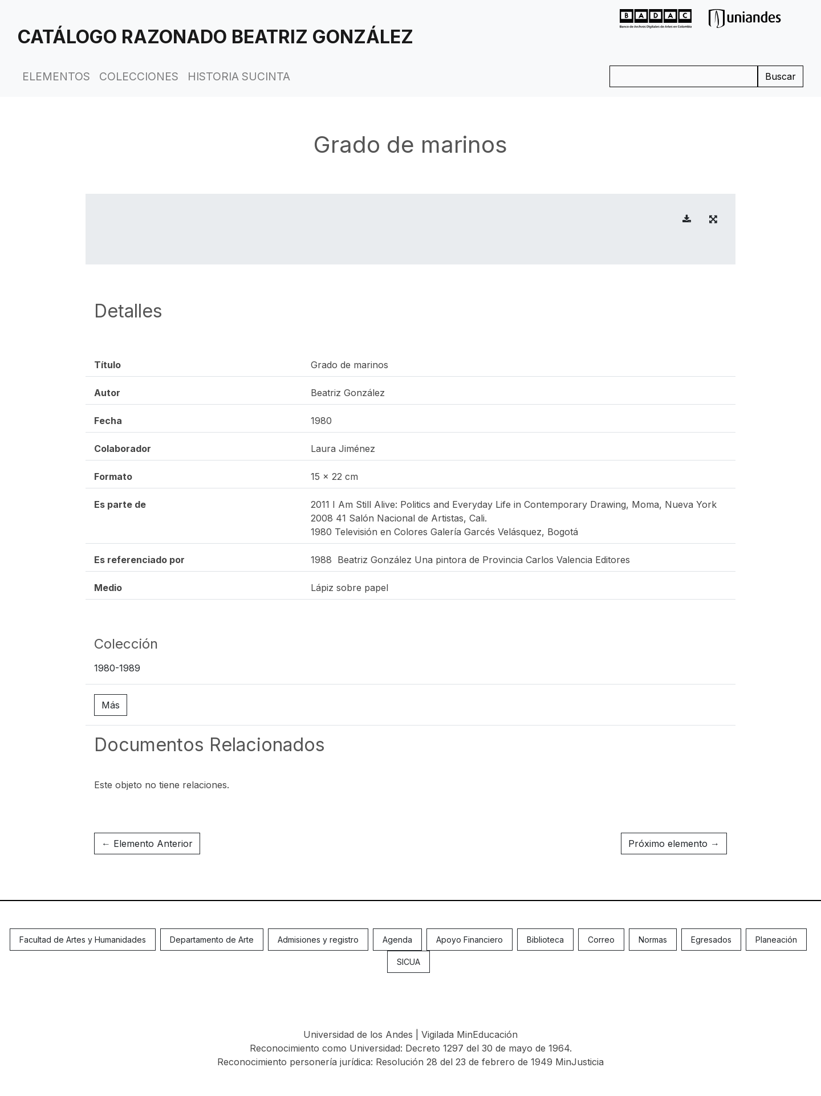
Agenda (397, 939)
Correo (601, 939)
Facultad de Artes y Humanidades (82, 939)
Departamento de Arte (212, 939)
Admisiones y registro (318, 939)
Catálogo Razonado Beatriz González (215, 37)
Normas (653, 939)
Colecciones (138, 76)
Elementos (56, 76)
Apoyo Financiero (469, 939)
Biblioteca (545, 939)
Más (110, 705)
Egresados (711, 939)
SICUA (408, 962)
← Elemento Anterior (147, 843)
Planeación (776, 939)
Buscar (780, 76)
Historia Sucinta (239, 76)
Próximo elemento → (674, 843)
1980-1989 (117, 668)
